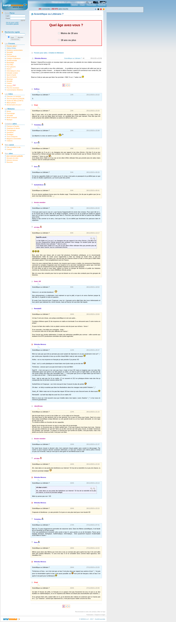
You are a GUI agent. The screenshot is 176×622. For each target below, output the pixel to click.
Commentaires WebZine (15, 90)
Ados (9, 94)
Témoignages (11, 130)
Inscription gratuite (12, 24)
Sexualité (10, 52)
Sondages (10, 134)
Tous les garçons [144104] (15, 98)
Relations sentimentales (15, 50)
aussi (9, 145)
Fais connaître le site (14, 147)
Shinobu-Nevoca (41, 58)
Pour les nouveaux (13, 88)
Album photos (11, 102)
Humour (9, 54)
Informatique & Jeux (13, 71)
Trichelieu (38, 125)
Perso (10, 13)
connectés (44, 9)
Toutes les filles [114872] (15, 100)
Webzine (10, 109)
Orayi (36, 105)
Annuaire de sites (12, 158)
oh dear (38, 227)
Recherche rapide (12, 32)
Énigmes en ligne (100, 615)
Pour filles (10, 64)
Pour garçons (11, 67)
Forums (10, 43)
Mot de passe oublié (12, 22)
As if (37, 143)
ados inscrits (60, 9)
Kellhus (37, 89)
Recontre (10, 162)
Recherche (101, 5)
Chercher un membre (14, 96)
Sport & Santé (11, 75)
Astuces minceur (12, 160)
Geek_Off (37, 281)
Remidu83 (37, 308)
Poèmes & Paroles (13, 126)
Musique (9, 119)
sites (9, 153)
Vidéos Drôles (11, 48)
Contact (9, 149)
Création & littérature (13, 58)
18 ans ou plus (67, 40)
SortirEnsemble (12, 60)
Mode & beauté (12, 117)
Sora (37, 166)
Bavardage (10, 62)
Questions (10, 132)
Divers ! (9, 69)
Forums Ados (91, 5)
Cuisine (9, 83)
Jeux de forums (12, 77)
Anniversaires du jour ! (14, 105)
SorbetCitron (40, 185)
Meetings (10, 79)
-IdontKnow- (38, 406)
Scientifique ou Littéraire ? (73, 58)
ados (11, 124)
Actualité (9, 81)
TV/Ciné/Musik (11, 56)
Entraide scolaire (12, 73)
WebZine (75, 5)
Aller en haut (101, 611)
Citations (10, 141)
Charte (82, 5)
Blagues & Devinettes (14, 138)
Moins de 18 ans (68, 33)
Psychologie (11, 113)
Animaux (11, 85)
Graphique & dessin (13, 128)
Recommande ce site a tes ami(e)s (86, 611)
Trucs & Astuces (12, 136)
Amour (9, 111)
